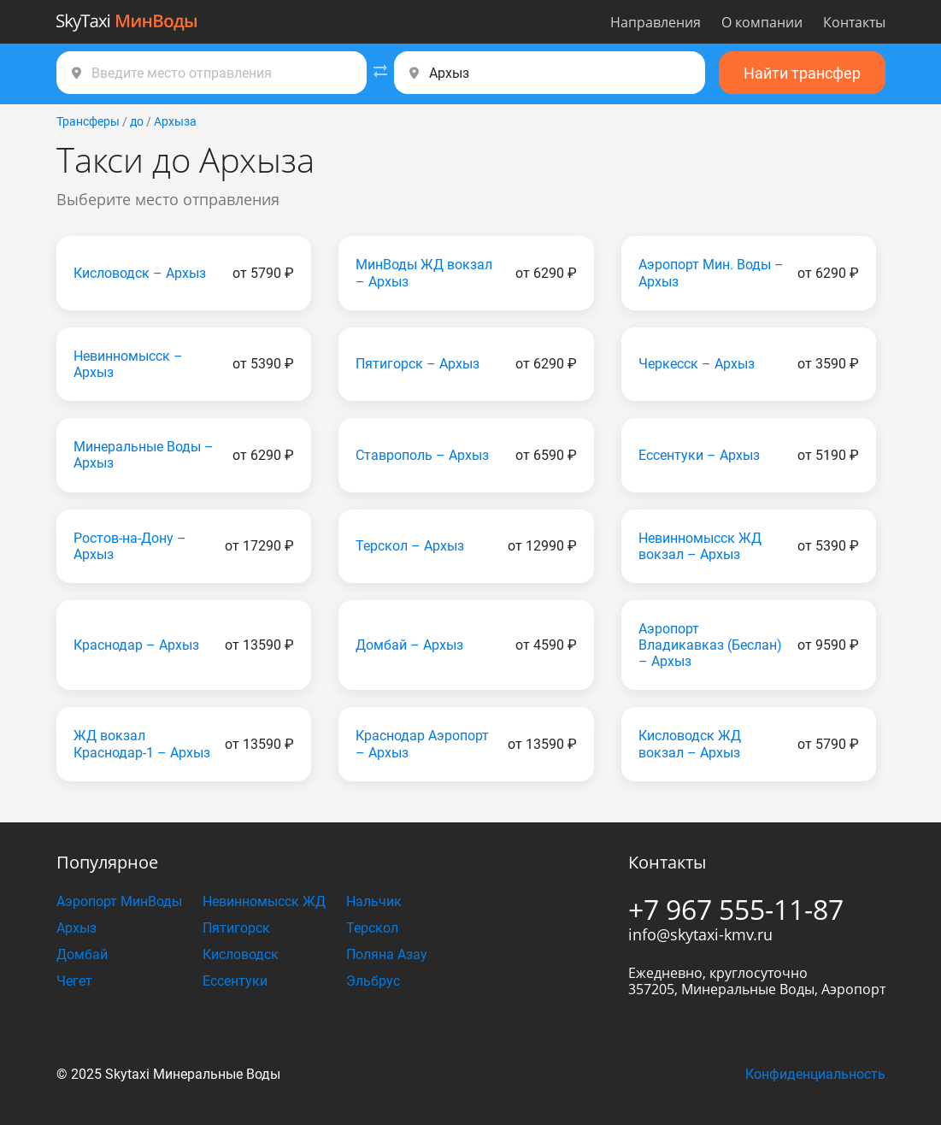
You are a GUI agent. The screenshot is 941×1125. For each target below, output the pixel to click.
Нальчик (374, 901)
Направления (655, 22)
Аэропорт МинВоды (119, 901)
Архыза (175, 121)
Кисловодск (241, 954)
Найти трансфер (802, 73)
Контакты (854, 22)
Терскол (372, 928)
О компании (762, 22)
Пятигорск (236, 928)
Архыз (76, 928)
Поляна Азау (386, 954)
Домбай (82, 954)
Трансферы (88, 121)
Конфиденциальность (815, 1074)
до (137, 121)
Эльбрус (373, 981)
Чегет (74, 981)
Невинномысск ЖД (264, 901)
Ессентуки (235, 981)
